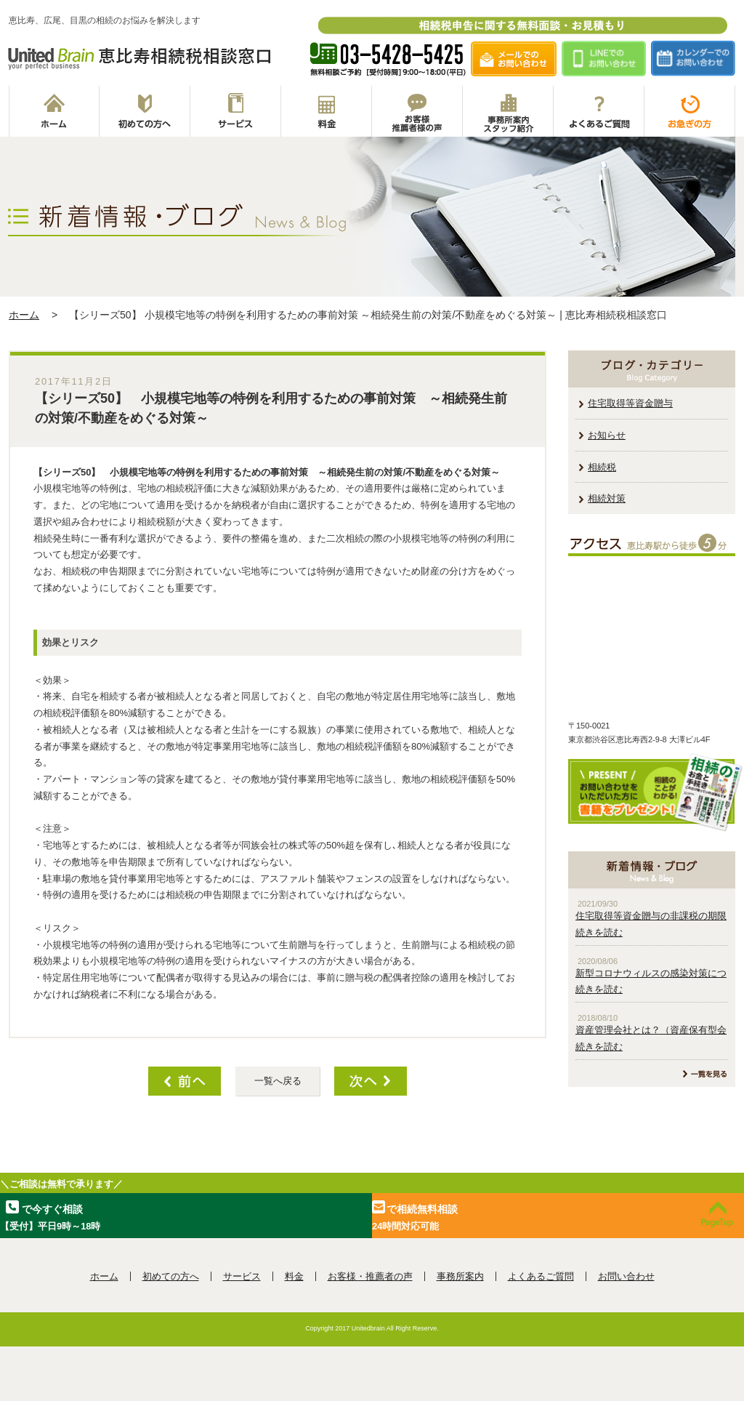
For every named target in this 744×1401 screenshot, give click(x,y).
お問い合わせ (626, 1276)
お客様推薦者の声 (417, 111)
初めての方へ (145, 111)
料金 (326, 111)
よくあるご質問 (599, 111)
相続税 (602, 467)
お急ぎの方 (689, 111)
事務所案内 (508, 111)
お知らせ (607, 435)
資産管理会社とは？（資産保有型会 (651, 1029)
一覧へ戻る (278, 1080)
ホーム (54, 111)
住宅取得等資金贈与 (630, 403)
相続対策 (607, 498)
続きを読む (599, 932)
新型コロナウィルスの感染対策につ (651, 973)
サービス (235, 111)
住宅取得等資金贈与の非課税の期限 (651, 915)
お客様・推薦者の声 (370, 1276)
